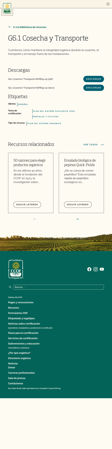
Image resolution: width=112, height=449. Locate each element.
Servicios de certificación (23, 338)
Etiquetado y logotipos (21, 318)
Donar (11, 367)
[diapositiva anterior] (34, 219)
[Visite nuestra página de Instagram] (96, 269)
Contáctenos (15, 383)
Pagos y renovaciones (21, 302)
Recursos (13, 307)
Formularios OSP (18, 313)
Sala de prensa (16, 378)
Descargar (93, 79)
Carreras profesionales (21, 372)
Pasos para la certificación (23, 332)
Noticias (13, 363)
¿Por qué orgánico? (19, 352)
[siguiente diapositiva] (77, 219)
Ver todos (93, 145)
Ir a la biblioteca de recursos (27, 27)
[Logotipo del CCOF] (7, 8)
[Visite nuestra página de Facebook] (89, 269)
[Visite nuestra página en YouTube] (102, 269)
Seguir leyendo (27, 204)
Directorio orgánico (19, 358)
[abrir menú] (108, 4)
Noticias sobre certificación (24, 323)
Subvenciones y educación (24, 343)
